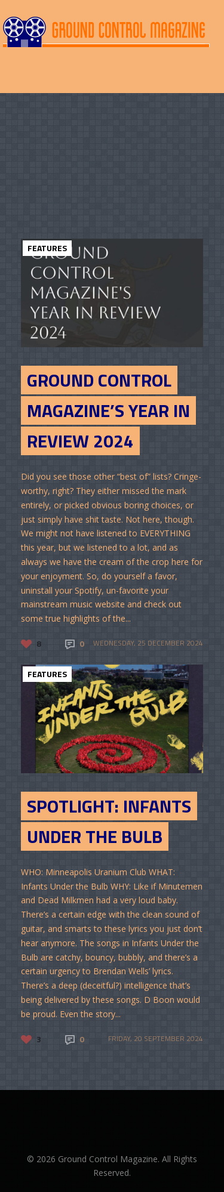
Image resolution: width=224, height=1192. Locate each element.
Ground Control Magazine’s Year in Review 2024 (108, 410)
